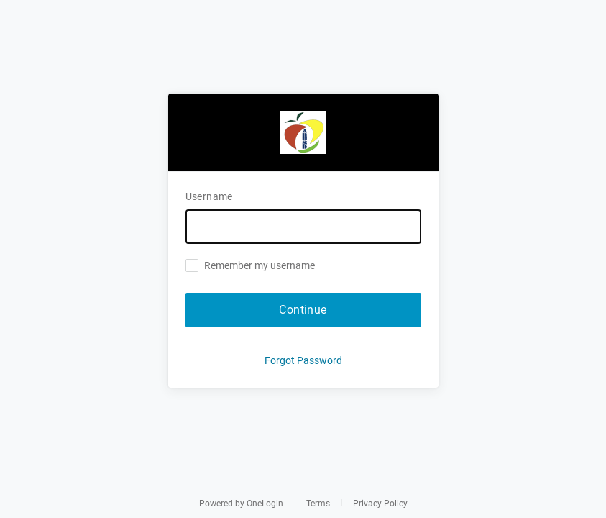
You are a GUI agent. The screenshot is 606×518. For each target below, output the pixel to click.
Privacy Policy (380, 504)
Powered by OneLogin (241, 504)
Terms (318, 504)
